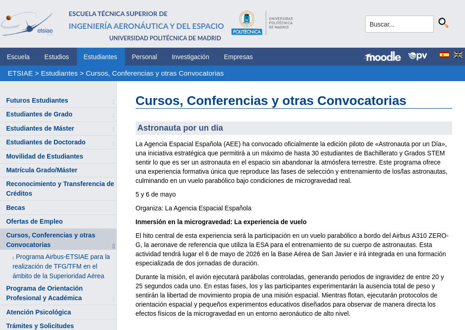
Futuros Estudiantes (37, 100)
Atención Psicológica (38, 312)
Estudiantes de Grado (39, 114)
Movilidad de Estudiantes (44, 156)
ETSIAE (20, 73)
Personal (144, 56)
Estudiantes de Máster (40, 128)
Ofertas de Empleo (34, 221)
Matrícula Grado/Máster (41, 170)
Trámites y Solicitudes (40, 326)
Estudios (56, 56)
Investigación (190, 56)
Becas (15, 207)
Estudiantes (100, 56)
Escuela (18, 56)
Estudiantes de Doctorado (45, 142)
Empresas (238, 56)
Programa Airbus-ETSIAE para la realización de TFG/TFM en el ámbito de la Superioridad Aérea (61, 266)
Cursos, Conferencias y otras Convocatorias (155, 73)
